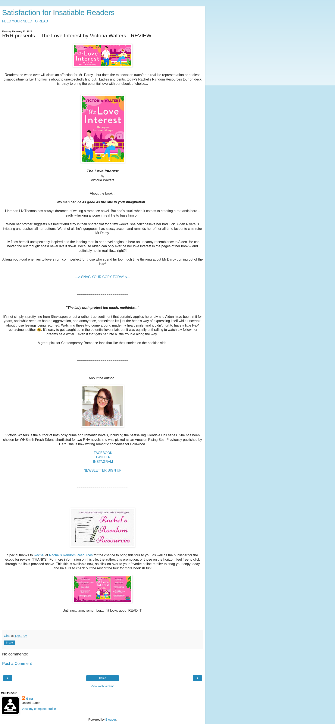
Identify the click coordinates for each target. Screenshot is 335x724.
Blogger (111, 719)
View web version (103, 686)
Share (9, 642)
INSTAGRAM (103, 461)
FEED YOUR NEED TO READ (25, 21)
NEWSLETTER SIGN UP (103, 470)
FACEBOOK (103, 453)
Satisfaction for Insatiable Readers (58, 13)
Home (102, 678)
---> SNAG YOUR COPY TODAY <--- (102, 277)
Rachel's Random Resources (71, 555)
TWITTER (103, 457)
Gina (29, 698)
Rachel (39, 555)
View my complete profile (39, 709)
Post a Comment (17, 663)
